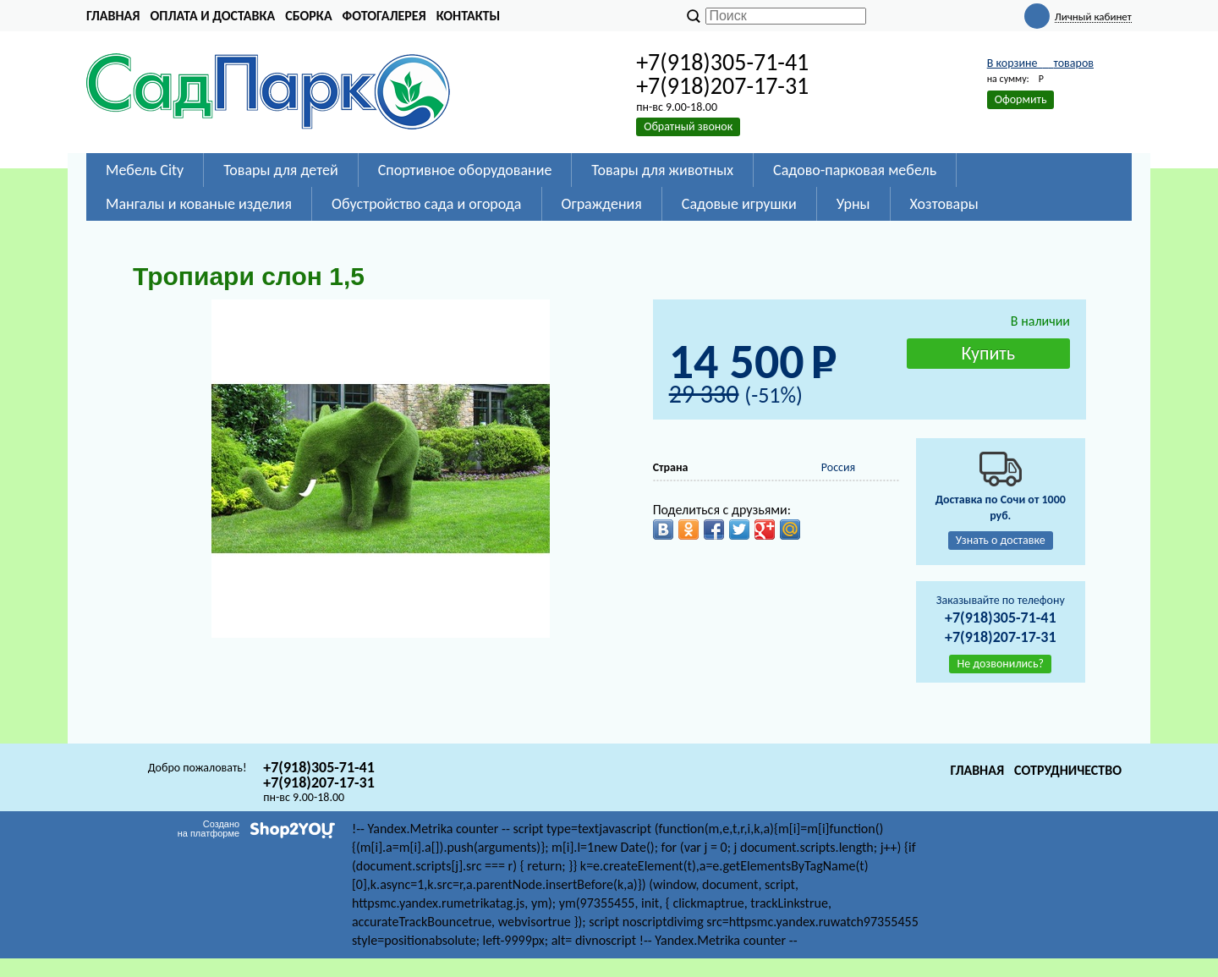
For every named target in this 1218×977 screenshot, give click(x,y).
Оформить (1021, 99)
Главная (113, 16)
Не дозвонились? (1000, 663)
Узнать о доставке (1000, 540)
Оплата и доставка (212, 16)
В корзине (1040, 63)
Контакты (468, 16)
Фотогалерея (384, 16)
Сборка (308, 16)
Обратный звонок (688, 126)
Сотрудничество (1068, 770)
